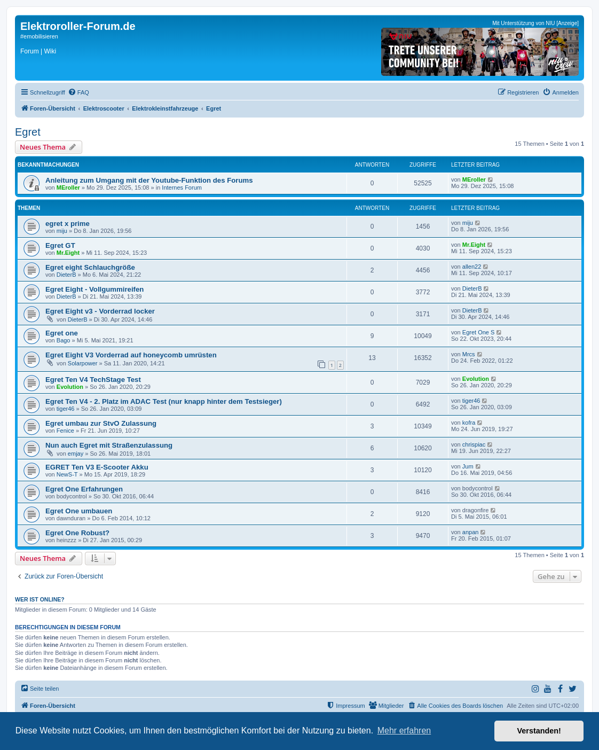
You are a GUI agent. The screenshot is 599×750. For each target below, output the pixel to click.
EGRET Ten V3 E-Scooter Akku (96, 467)
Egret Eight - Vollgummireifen (94, 289)
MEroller (68, 187)
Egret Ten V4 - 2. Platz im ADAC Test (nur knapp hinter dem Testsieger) (163, 401)
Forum (29, 51)
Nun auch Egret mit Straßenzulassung (108, 445)
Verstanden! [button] (539, 730)
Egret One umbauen (78, 511)
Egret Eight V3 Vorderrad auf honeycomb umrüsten (131, 355)
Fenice (65, 430)
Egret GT (60, 245)
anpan (470, 532)
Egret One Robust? (77, 533)
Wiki (50, 51)
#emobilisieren (39, 36)
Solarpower (83, 363)
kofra (468, 422)
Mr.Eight (68, 252)
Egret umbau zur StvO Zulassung (100, 423)
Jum (468, 466)
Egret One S (478, 332)
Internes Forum (182, 187)
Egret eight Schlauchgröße (90, 267)
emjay (75, 453)
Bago (63, 340)
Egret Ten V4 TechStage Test (93, 380)
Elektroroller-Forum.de (78, 26)
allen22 (471, 266)
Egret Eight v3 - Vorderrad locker (100, 311)
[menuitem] (78, 92)
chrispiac (473, 444)
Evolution (70, 387)
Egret (28, 132)
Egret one (61, 333)
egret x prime (67, 224)
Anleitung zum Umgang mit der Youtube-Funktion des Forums (149, 180)
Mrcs (468, 354)
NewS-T (67, 474)
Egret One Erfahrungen (84, 489)
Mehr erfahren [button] (404, 730)
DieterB (66, 274)
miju (62, 231)
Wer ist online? (40, 599)
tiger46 (66, 408)
